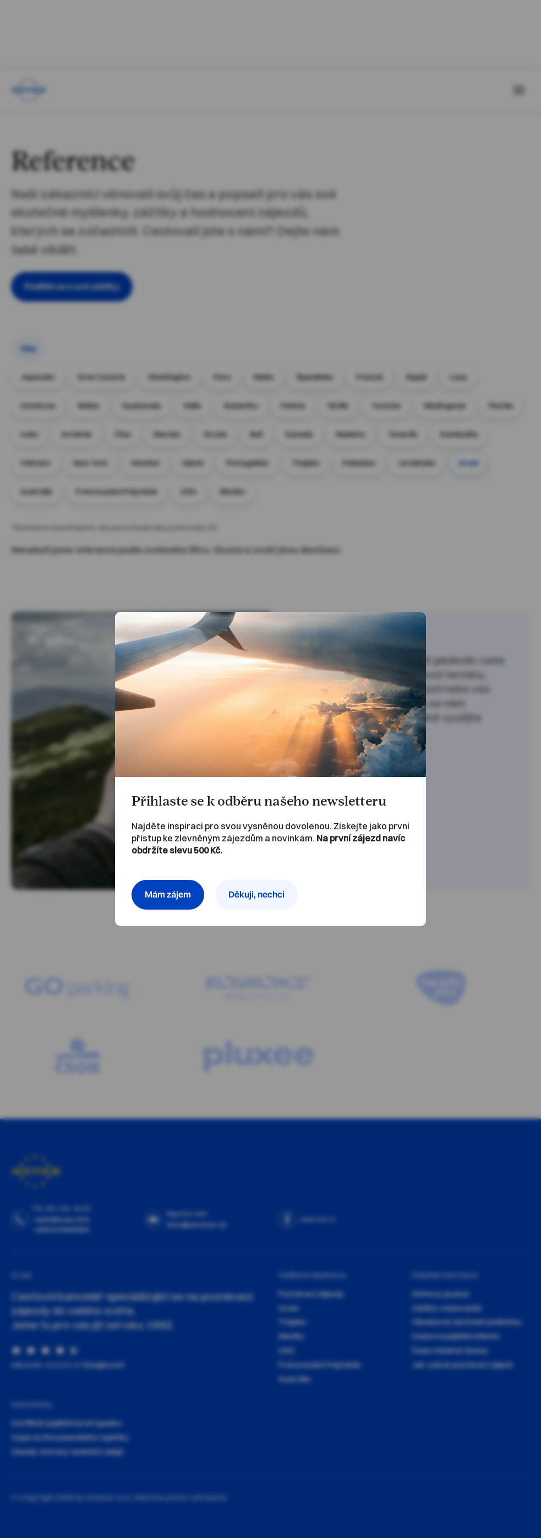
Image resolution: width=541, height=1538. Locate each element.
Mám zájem (168, 894)
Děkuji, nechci (256, 894)
